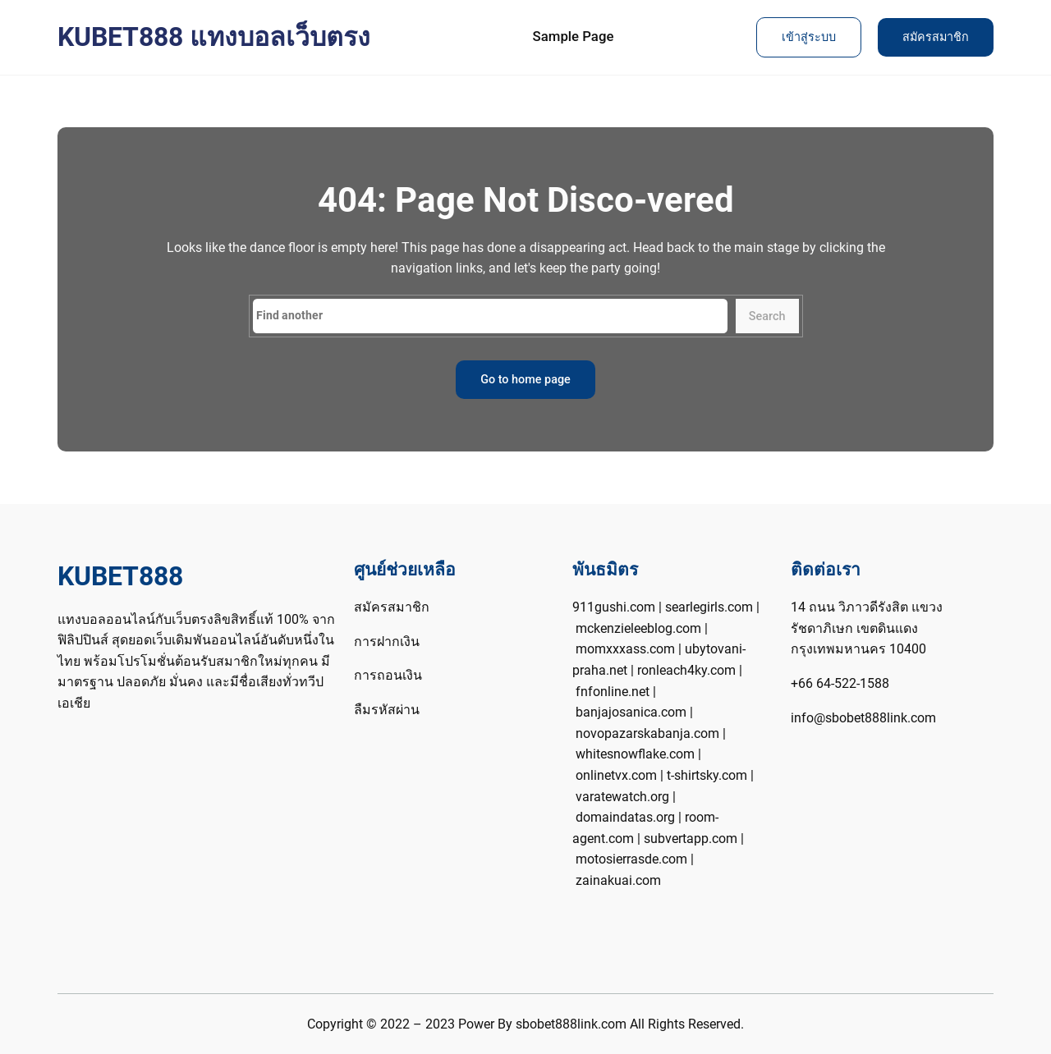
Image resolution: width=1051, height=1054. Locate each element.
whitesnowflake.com (635, 754)
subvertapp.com (690, 838)
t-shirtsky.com (707, 775)
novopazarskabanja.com (647, 733)
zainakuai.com (618, 880)
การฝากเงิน (387, 641)
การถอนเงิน (388, 675)
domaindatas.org (625, 817)
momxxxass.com (625, 649)
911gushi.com (613, 607)
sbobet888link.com (571, 1024)
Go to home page (525, 380)
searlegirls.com (709, 607)
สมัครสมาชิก (935, 37)
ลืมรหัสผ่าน (387, 709)
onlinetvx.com (616, 775)
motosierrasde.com (631, 859)
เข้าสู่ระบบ (809, 37)
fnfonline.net (612, 691)
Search (767, 316)
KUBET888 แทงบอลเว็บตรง (213, 37)
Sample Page (573, 36)
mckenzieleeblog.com (638, 628)
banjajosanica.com (631, 712)
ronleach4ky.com (686, 670)
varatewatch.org (622, 796)
